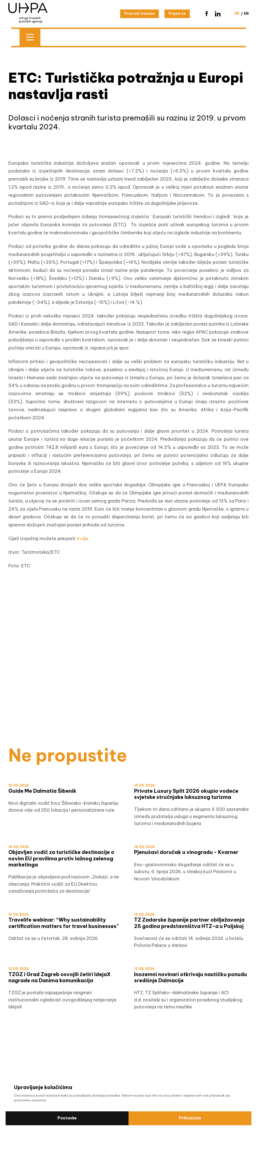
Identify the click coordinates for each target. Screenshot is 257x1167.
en (246, 13)
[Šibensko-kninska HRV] (128, 625)
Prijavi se (177, 13)
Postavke (67, 1118)
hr (236, 13)
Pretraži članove (139, 13)
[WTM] (128, 710)
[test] (128, 698)
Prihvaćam (190, 1118)
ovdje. (83, 538)
